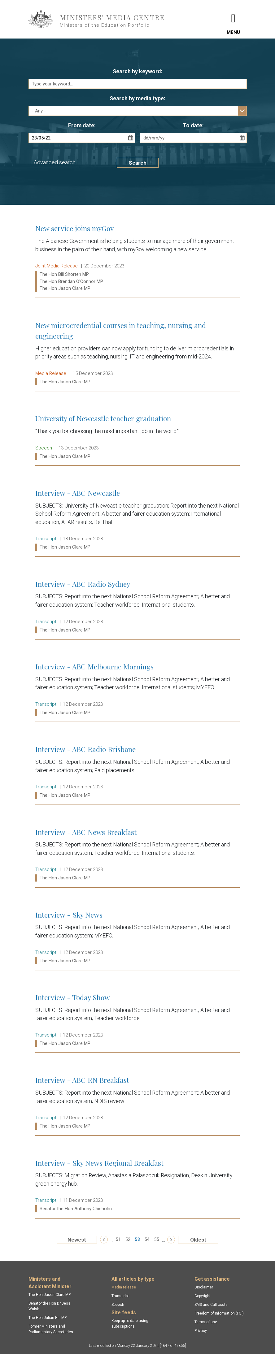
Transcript (120, 1296)
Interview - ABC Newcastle (137, 520)
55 (156, 1239)
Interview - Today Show (137, 1020)
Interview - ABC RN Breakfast (137, 1103)
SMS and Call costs (211, 1304)
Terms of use (205, 1322)
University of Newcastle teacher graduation (137, 437)
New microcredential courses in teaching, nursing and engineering (137, 353)
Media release (123, 1287)
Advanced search (55, 162)
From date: (82, 125)
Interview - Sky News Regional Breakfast (137, 1186)
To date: (193, 125)
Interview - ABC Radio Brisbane (137, 772)
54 (147, 1239)
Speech (117, 1304)
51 (118, 1239)
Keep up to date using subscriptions (129, 1324)
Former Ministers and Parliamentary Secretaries (50, 1329)
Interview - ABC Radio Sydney (137, 607)
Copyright (202, 1296)
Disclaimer (203, 1287)
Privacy (200, 1331)
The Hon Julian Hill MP (47, 1317)
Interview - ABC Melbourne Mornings (137, 689)
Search (137, 163)
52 (127, 1239)
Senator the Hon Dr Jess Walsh (49, 1306)
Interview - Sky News (137, 937)
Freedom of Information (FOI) (219, 1313)
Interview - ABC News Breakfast (137, 855)
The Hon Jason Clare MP (49, 1294)
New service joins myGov (137, 258)
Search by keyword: (137, 71)
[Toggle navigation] (233, 19)
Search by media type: (137, 98)
